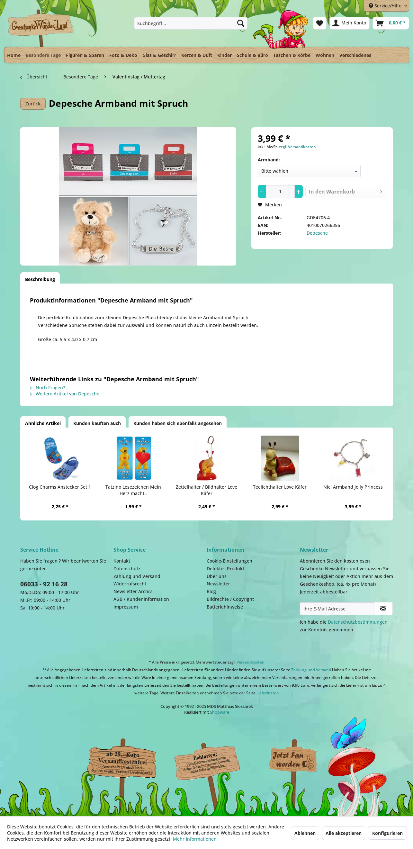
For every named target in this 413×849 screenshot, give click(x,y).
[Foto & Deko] (123, 55)
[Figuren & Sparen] (85, 55)
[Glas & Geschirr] (159, 55)
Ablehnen (305, 833)
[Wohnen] (325, 55)
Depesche (317, 233)
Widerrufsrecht (129, 584)
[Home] (13, 55)
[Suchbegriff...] (190, 23)
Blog (211, 591)
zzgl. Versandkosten (297, 146)
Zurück (32, 104)
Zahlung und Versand (136, 576)
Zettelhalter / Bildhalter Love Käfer (206, 490)
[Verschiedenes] (355, 55)
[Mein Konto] (349, 23)
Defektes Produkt (225, 568)
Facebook (293, 760)
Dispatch (121, 761)
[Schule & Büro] (252, 55)
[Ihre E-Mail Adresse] (337, 608)
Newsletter (218, 584)
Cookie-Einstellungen (229, 561)
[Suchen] (240, 23)
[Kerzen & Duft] (197, 55)
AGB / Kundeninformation (141, 599)
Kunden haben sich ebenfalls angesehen (177, 423)
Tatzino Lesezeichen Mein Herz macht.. (133, 490)
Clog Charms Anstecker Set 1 (60, 487)
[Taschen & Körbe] (292, 55)
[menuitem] (190, 23)
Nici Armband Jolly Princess (353, 487)
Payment (213, 760)
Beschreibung (40, 279)
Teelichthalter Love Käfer (280, 487)
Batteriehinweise (225, 607)
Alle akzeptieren (344, 833)
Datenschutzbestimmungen (358, 622)
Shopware (219, 712)
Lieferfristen (267, 693)
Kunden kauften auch (97, 423)
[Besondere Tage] (43, 53)
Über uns (217, 576)
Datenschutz (126, 568)
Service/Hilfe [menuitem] (386, 6)
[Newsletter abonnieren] (383, 608)
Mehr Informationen (195, 839)
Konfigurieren (387, 833)
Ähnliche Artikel (43, 423)
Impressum (125, 607)
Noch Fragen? (47, 387)
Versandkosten (251, 662)
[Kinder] (224, 55)
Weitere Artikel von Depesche (64, 394)
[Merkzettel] (320, 23)
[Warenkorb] (391, 23)
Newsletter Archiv (132, 591)
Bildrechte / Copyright (230, 599)
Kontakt (121, 561)
